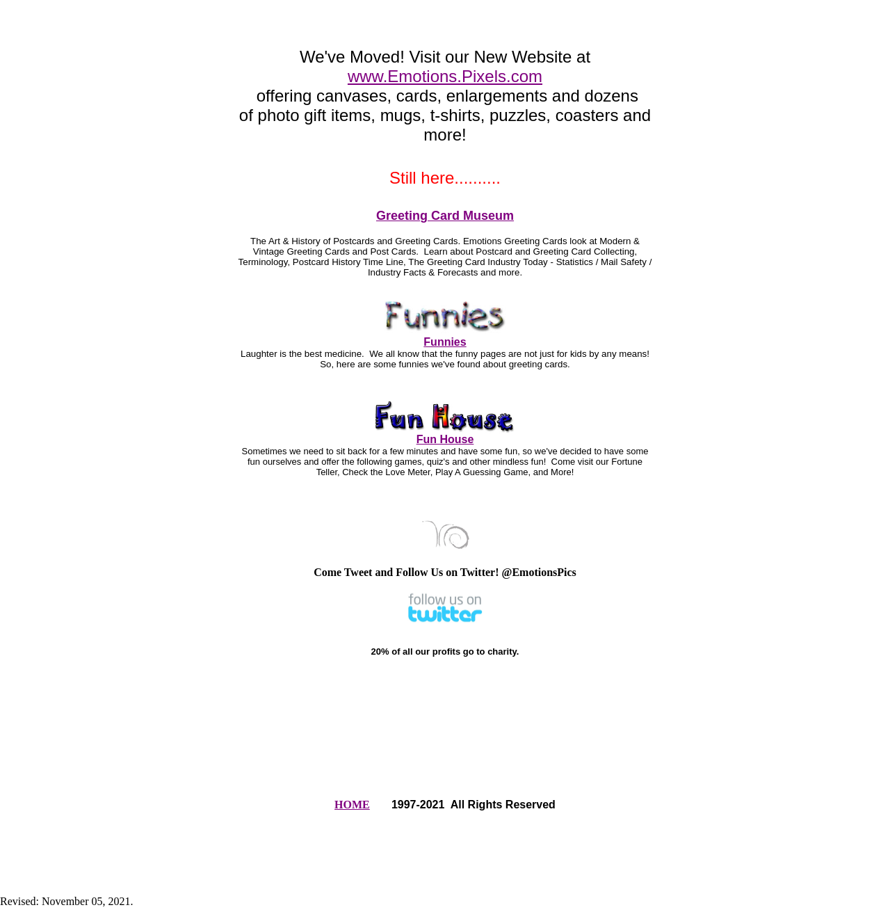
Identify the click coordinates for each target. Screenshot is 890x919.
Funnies (444, 342)
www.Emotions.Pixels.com (445, 76)
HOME (352, 804)
